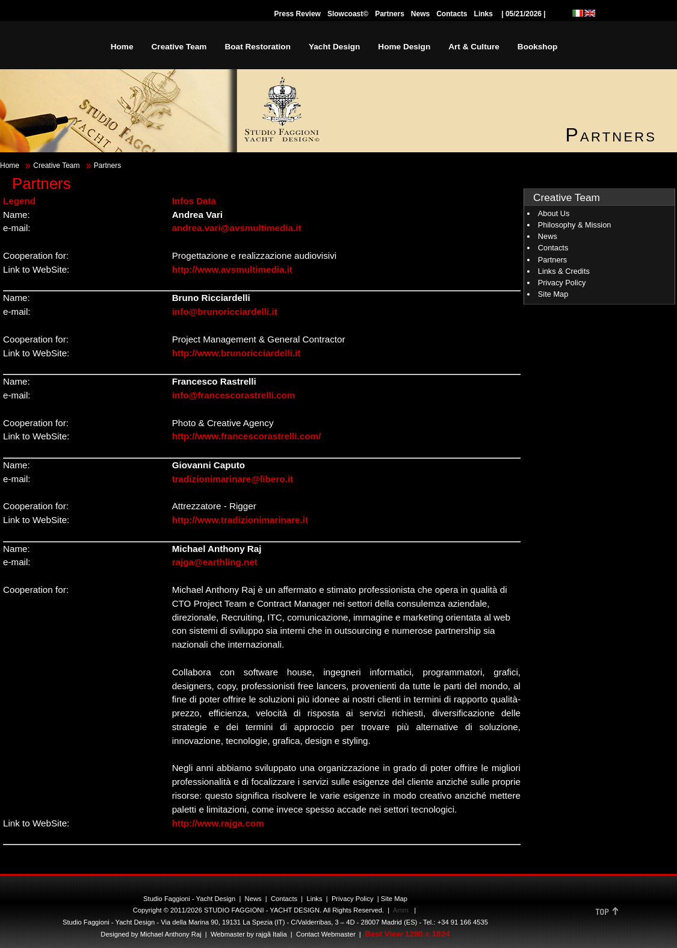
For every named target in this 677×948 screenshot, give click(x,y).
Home (9, 165)
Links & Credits (564, 271)
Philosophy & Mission (574, 224)
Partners (389, 14)
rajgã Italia (270, 934)
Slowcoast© (347, 14)
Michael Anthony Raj (171, 934)
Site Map (553, 294)
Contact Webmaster (326, 934)
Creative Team (56, 165)
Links (483, 14)
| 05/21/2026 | (523, 14)
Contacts (451, 14)
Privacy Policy (562, 282)
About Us (554, 213)
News (420, 14)
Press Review (297, 14)
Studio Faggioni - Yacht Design (189, 898)
